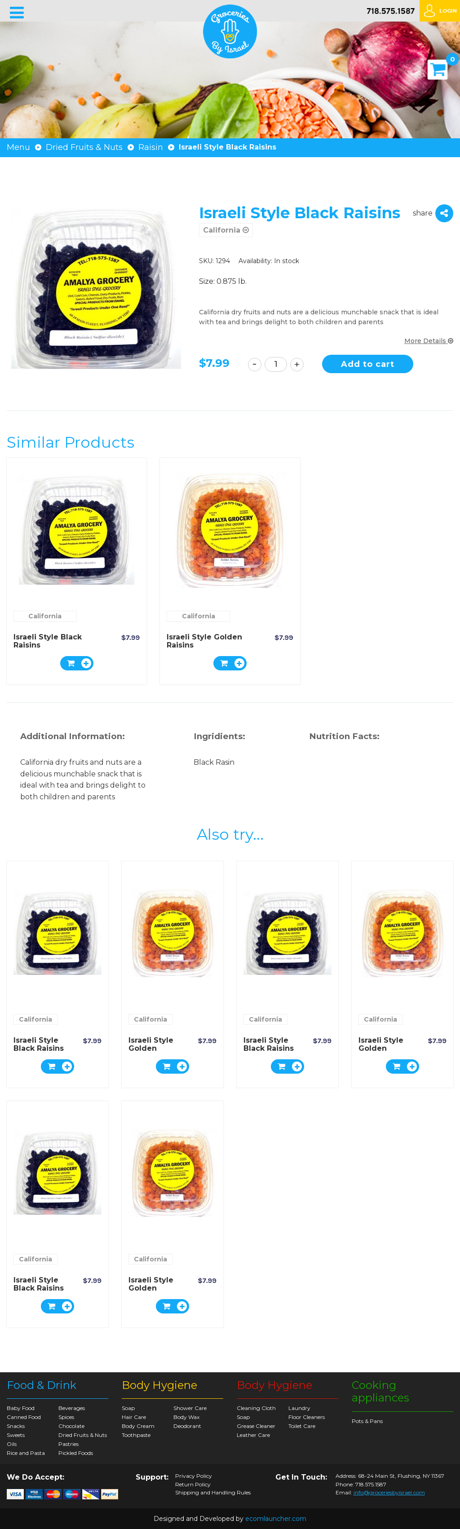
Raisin (150, 147)
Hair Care (134, 1417)
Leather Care (253, 1435)
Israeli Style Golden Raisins (204, 641)
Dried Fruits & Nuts (84, 147)
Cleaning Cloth (256, 1408)
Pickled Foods (75, 1453)
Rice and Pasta (26, 1453)
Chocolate (71, 1426)
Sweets (16, 1435)
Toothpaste (136, 1435)
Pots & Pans (367, 1421)
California (226, 230)
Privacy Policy (193, 1476)
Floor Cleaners (306, 1417)
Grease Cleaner (256, 1426)
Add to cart (369, 364)
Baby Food (21, 1408)
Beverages (71, 1408)
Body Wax (186, 1417)
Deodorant (187, 1426)
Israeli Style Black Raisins (47, 641)
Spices (66, 1417)
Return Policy (193, 1484)
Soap (128, 1408)
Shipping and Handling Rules (213, 1492)
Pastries (68, 1444)
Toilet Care (301, 1426)
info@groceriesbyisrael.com (389, 1492)
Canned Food (24, 1417)
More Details (428, 341)
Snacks (16, 1426)
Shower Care (190, 1408)
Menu (18, 147)
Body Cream (138, 1426)
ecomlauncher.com (275, 1519)
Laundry (299, 1408)
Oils (12, 1444)
